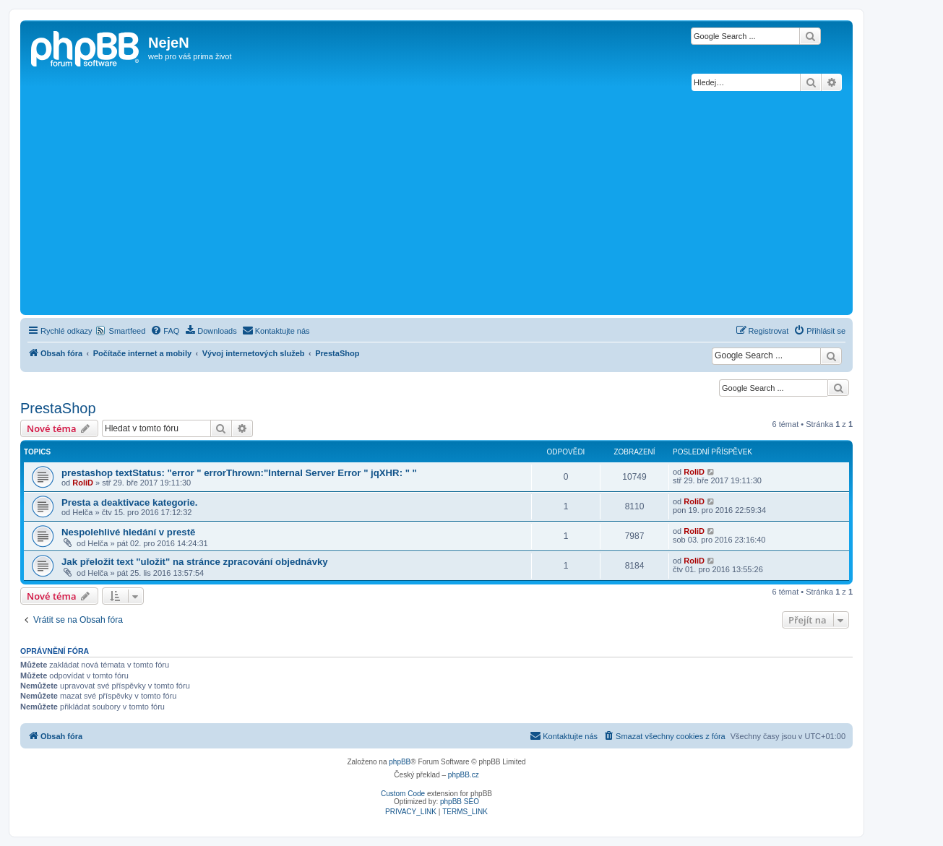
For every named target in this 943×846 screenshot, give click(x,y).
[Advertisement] (436, 203)
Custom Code (403, 794)
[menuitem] (164, 331)
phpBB (399, 762)
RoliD (82, 482)
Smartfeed (127, 331)
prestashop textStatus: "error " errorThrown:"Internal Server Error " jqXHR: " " (239, 472)
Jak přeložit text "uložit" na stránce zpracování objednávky (194, 561)
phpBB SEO (459, 802)
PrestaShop (58, 408)
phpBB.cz (463, 775)
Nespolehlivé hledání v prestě (128, 532)
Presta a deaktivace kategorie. (129, 502)
